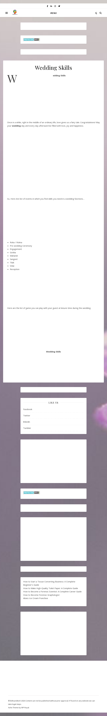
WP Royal (25, 707)
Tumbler (27, 428)
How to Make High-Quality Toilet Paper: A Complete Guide (50, 588)
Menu (53, 13)
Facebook (27, 409)
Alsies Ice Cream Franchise (35, 598)
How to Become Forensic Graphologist (41, 595)
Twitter (26, 415)
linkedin (26, 421)
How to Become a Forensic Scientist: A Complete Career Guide (52, 591)
